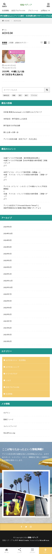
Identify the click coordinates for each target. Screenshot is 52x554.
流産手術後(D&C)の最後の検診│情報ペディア (20, 208)
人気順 (10, 43)
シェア (19, 550)
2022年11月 (8, 281)
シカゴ (8, 380)
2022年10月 (8, 287)
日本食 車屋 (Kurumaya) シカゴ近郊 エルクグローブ (22, 112)
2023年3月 (7, 260)
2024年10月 (8, 233)
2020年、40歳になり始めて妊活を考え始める (13, 73)
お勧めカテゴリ (20, 43)
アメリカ (34, 95)
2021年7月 (7, 321)
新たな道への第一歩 (10, 132)
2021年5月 (7, 335)
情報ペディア (33, 537)
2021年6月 (7, 328)
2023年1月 (7, 274)
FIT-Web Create (22, 540)
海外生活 (6, 95)
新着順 (4, 43)
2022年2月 (7, 314)
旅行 (26, 95)
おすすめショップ (12, 367)
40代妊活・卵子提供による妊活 (16, 119)
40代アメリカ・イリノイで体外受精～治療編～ (21, 172)
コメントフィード (10, 426)
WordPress (44, 540)
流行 (20, 95)
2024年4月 (7, 247)
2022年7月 (7, 294)
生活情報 (5, 10)
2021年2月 (7, 341)
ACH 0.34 (17, 21)
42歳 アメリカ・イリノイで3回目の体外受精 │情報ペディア (25, 176)
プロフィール (33, 10)
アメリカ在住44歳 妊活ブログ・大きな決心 (20, 139)
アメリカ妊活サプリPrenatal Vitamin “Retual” (20, 205)
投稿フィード (8, 419)
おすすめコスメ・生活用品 (16, 360)
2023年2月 (7, 267)
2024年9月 (7, 240)
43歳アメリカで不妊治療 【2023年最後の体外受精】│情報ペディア (25, 161)
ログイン (6, 413)
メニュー (32, 550)
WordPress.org (9, 433)
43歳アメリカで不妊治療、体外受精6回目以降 (20, 158)
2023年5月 (7, 254)
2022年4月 (7, 308)
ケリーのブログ (11, 374)
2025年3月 (7, 227)
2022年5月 (7, 301)
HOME (7, 21)
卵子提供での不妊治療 (11, 125)
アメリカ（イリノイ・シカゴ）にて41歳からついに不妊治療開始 (25, 187)
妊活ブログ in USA (18, 10)
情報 (13, 95)
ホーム (6, 550)
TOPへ (45, 550)
